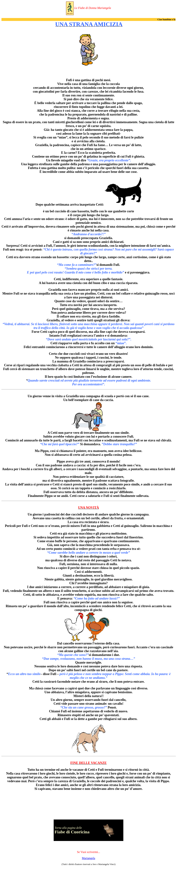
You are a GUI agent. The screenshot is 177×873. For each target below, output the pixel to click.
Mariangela (88, 858)
